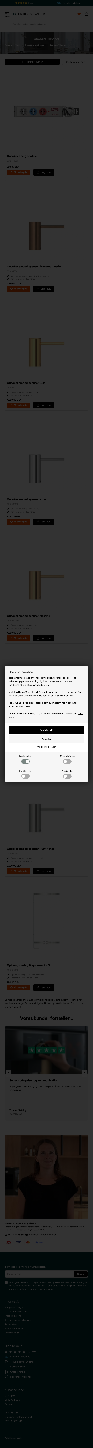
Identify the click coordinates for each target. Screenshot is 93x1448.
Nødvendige (25, 759)
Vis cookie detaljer (46, 747)
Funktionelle (25, 774)
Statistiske (67, 774)
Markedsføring (67, 759)
